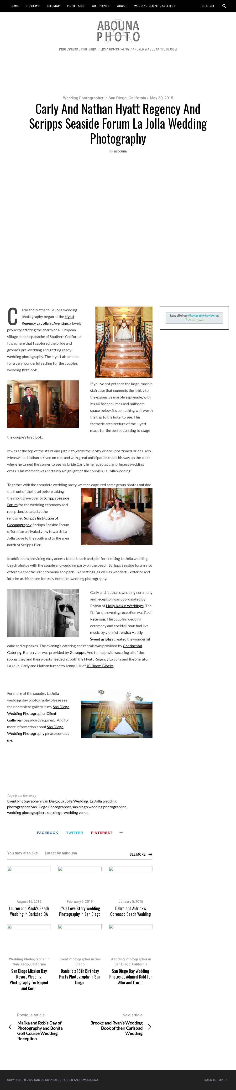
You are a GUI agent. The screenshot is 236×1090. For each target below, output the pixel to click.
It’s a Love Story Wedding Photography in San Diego (79, 911)
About (122, 6)
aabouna (120, 151)
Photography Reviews (202, 315)
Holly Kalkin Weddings (125, 605)
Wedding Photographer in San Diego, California (104, 98)
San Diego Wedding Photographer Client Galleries (38, 713)
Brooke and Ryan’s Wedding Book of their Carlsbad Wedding (116, 1024)
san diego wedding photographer (99, 806)
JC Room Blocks (100, 665)
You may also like (22, 853)
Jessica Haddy (130, 632)
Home (15, 6)
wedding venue (76, 812)
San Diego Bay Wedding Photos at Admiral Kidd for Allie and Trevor (130, 977)
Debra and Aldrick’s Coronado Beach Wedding (130, 911)
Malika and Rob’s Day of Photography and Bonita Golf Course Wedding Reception (43, 1027)
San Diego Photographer (51, 806)
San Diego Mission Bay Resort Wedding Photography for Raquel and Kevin (29, 979)
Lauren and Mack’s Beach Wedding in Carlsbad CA (29, 911)
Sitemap (53, 6)
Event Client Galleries (29, 18)
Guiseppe (77, 652)
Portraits (75, 6)
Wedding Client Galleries (155, 6)
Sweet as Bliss (101, 639)
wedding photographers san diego (35, 812)
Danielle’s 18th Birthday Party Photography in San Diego (79, 977)
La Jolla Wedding (74, 801)
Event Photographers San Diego (33, 801)
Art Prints (101, 6)
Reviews (33, 6)
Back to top (216, 1080)
